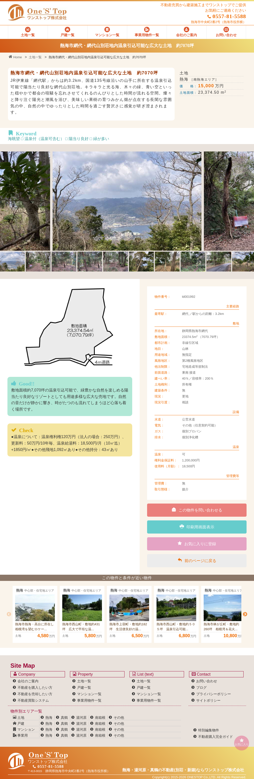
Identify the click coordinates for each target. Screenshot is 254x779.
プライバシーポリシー (213, 694)
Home (15, 57)
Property (83, 674)
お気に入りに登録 (197, 543)
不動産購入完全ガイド (215, 737)
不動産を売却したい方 (35, 694)
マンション (24, 729)
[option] (35, 614)
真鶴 (64, 717)
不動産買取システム (33, 700)
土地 (18, 717)
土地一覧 (35, 57)
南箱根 (100, 717)
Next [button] (245, 614)
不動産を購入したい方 (35, 687)
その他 (119, 717)
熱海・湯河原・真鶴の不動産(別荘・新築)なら (183, 770)
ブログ (201, 687)
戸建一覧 (84, 687)
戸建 (18, 723)
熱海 (48, 717)
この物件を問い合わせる (197, 509)
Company (24, 674)
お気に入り (241, 742)
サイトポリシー (208, 700)
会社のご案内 (28, 681)
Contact (201, 674)
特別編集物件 (208, 730)
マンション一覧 (89, 694)
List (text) (143, 674)
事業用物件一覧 (89, 700)
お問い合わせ (206, 681)
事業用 (20, 735)
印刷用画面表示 (197, 526)
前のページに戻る (197, 560)
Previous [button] (8, 614)
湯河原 (81, 717)
